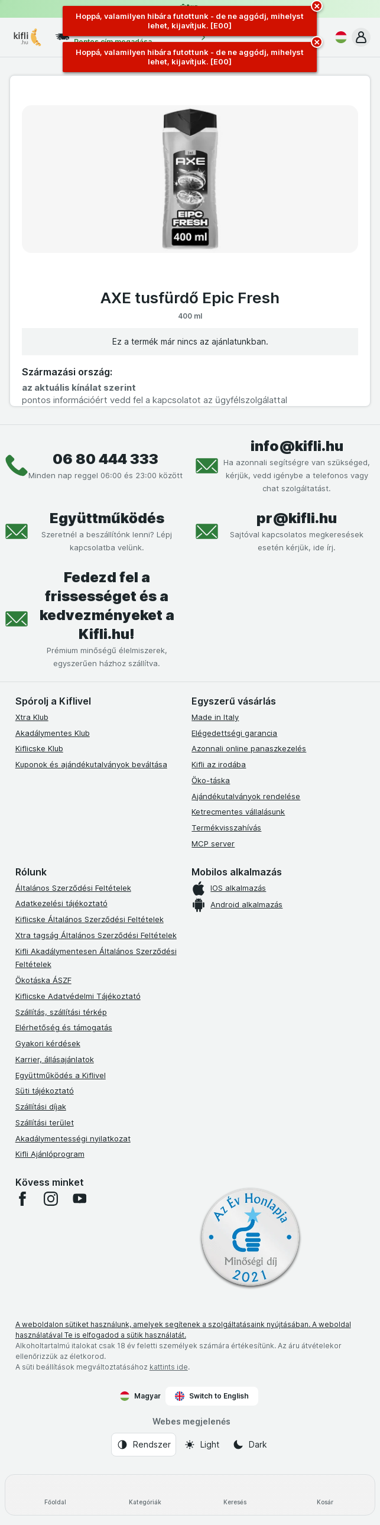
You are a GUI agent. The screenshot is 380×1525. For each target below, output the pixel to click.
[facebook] (22, 1199)
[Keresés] (235, 1495)
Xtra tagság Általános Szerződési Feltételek (96, 935)
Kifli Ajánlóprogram (50, 1154)
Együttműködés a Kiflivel (60, 1075)
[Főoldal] (55, 1495)
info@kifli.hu (297, 446)
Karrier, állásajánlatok (54, 1059)
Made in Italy (215, 717)
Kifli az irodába (218, 764)
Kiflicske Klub (39, 748)
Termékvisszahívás (226, 827)
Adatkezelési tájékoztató (61, 903)
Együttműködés (107, 518)
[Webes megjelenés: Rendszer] (143, 1444)
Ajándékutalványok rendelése (245, 796)
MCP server (213, 843)
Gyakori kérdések (47, 1043)
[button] (361, 37)
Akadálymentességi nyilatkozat (73, 1138)
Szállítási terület (44, 1122)
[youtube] (79, 1199)
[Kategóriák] (144, 1495)
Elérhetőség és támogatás (63, 1027)
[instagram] (51, 1199)
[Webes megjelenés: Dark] (249, 1444)
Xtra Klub (31, 717)
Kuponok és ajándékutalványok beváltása (91, 764)
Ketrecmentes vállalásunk (238, 811)
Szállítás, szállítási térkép (61, 1012)
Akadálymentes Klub (52, 733)
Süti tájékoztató (44, 1090)
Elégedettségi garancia (234, 733)
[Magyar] (338, 37)
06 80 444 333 (105, 459)
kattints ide (169, 1366)
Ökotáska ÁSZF (43, 980)
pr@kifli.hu (296, 518)
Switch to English (212, 1396)
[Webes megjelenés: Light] (201, 1444)
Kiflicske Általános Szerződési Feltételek (89, 919)
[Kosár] (325, 1495)
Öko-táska (210, 780)
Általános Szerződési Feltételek (73, 888)
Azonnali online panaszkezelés (248, 748)
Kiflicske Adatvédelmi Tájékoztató (78, 996)
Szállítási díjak (40, 1106)
